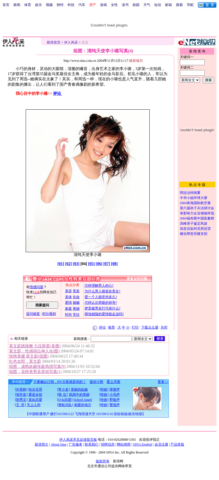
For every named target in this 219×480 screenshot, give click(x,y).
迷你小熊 (96, 382)
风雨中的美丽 (79, 395)
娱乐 (38, 5)
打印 (135, 327)
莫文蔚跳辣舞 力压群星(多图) (35, 346)
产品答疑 (177, 444)
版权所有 (103, 461)
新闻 (16, 5)
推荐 (111, 327)
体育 (27, 5)
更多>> (163, 382)
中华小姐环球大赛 (193, 198)
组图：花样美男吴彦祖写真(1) (35, 372)
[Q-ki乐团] (65, 400)
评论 (57, 93)
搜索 (179, 5)
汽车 (81, 5)
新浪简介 (41, 444)
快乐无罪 (35, 389)
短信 (157, 5)
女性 (114, 5)
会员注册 (161, 444)
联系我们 (91, 444)
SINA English (142, 444)
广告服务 (75, 444)
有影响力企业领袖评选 (197, 213)
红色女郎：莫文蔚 (25, 361)
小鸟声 (115, 395)
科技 (71, 5)
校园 (136, 5)
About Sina (58, 444)
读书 (125, 5)
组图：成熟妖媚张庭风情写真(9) (37, 366)
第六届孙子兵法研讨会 (197, 208)
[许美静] (21, 389)
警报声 (115, 405)
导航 (190, 5)
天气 (146, 5)
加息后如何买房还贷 (195, 229)
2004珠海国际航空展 (195, 203)
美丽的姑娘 (79, 389)
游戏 (103, 5)
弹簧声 (115, 389)
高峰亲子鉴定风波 (193, 223)
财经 (60, 5)
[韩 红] (62, 395)
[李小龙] (63, 389)
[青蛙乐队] (65, 405)
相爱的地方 (82, 405)
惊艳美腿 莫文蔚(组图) (29, 356)
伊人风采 (71, 42)
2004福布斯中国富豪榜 (197, 218)
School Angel (83, 400)
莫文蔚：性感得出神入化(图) (34, 351)
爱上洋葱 (113, 382)
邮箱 (168, 5)
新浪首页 (53, 42)
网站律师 (124, 444)
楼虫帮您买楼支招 (193, 234)
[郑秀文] (21, 400)
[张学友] (21, 395)
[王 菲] (20, 405)
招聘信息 (108, 444)
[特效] (104, 389)
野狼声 (115, 400)
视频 (49, 5)
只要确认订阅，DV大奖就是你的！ (59, 382)
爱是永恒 (35, 395)
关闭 (164, 327)
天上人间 (33, 405)
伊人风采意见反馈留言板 (78, 440)
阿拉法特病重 (190, 193)
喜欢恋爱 (35, 400)
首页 (6, 5)
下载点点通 (149, 327)
